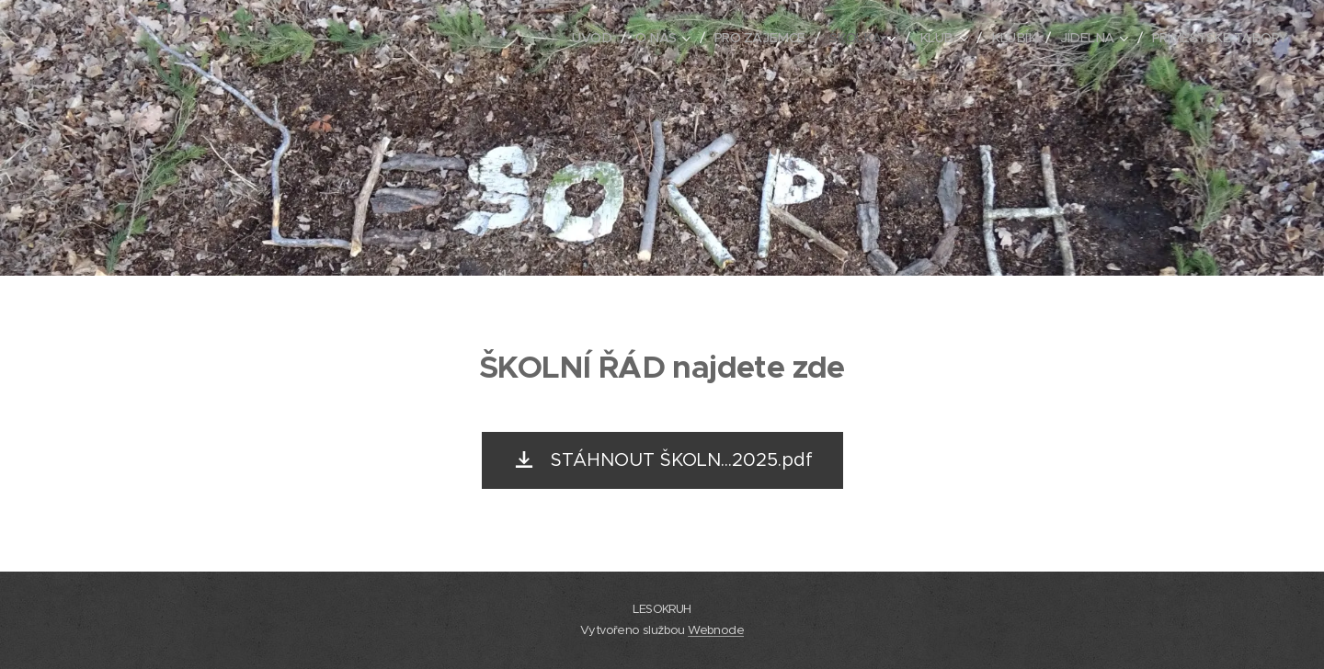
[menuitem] (572, 38)
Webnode (716, 630)
